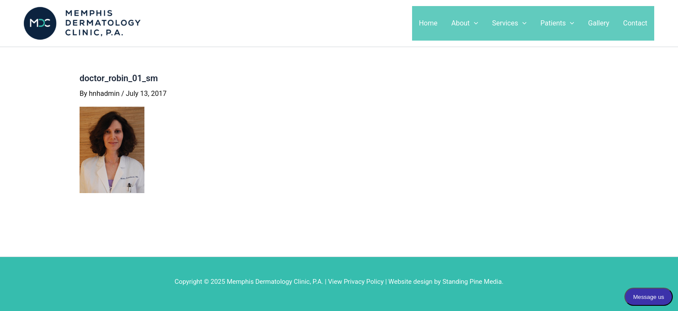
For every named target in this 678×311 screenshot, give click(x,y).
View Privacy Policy (356, 282)
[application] (474, 23)
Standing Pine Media (472, 282)
